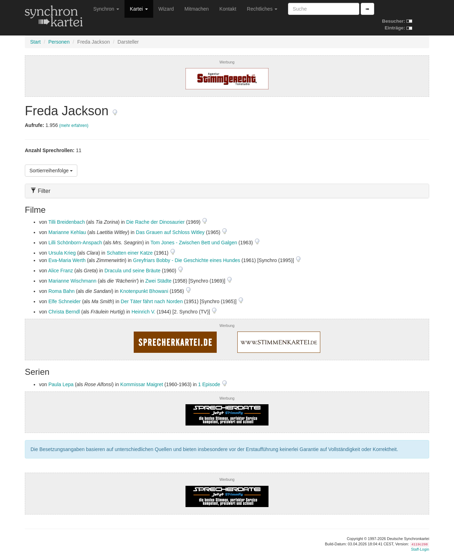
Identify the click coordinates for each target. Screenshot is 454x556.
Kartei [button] (139, 9)
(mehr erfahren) (74, 125)
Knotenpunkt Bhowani (144, 291)
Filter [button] (40, 191)
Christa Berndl (64, 312)
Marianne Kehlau (67, 232)
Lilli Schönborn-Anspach (75, 242)
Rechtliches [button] (262, 9)
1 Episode (210, 384)
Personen (59, 42)
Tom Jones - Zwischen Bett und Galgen (193, 242)
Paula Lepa (60, 384)
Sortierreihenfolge (51, 170)
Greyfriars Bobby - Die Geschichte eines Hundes (186, 260)
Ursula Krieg (62, 253)
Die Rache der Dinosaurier (155, 222)
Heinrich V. (143, 312)
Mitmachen (196, 9)
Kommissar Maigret (141, 384)
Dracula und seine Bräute (132, 270)
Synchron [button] (106, 9)
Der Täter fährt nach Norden (152, 301)
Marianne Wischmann (72, 281)
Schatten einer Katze (130, 253)
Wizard (166, 9)
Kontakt (228, 9)
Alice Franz (60, 270)
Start (35, 42)
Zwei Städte (158, 281)
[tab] (227, 191)
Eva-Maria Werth (66, 260)
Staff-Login (420, 549)
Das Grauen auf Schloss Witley (170, 232)
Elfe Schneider (64, 301)
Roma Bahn (61, 291)
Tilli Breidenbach (66, 222)
